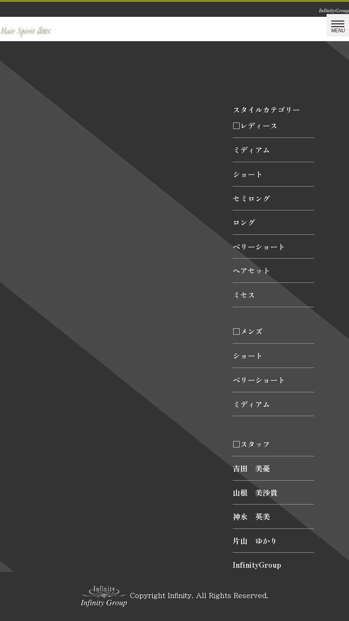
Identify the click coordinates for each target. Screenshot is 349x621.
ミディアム (251, 149)
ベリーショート (259, 246)
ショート (248, 174)
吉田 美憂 (251, 468)
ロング (244, 222)
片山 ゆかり (255, 540)
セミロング (251, 198)
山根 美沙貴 (255, 492)
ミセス (244, 294)
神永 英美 (251, 516)
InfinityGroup (257, 564)
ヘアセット (251, 270)
